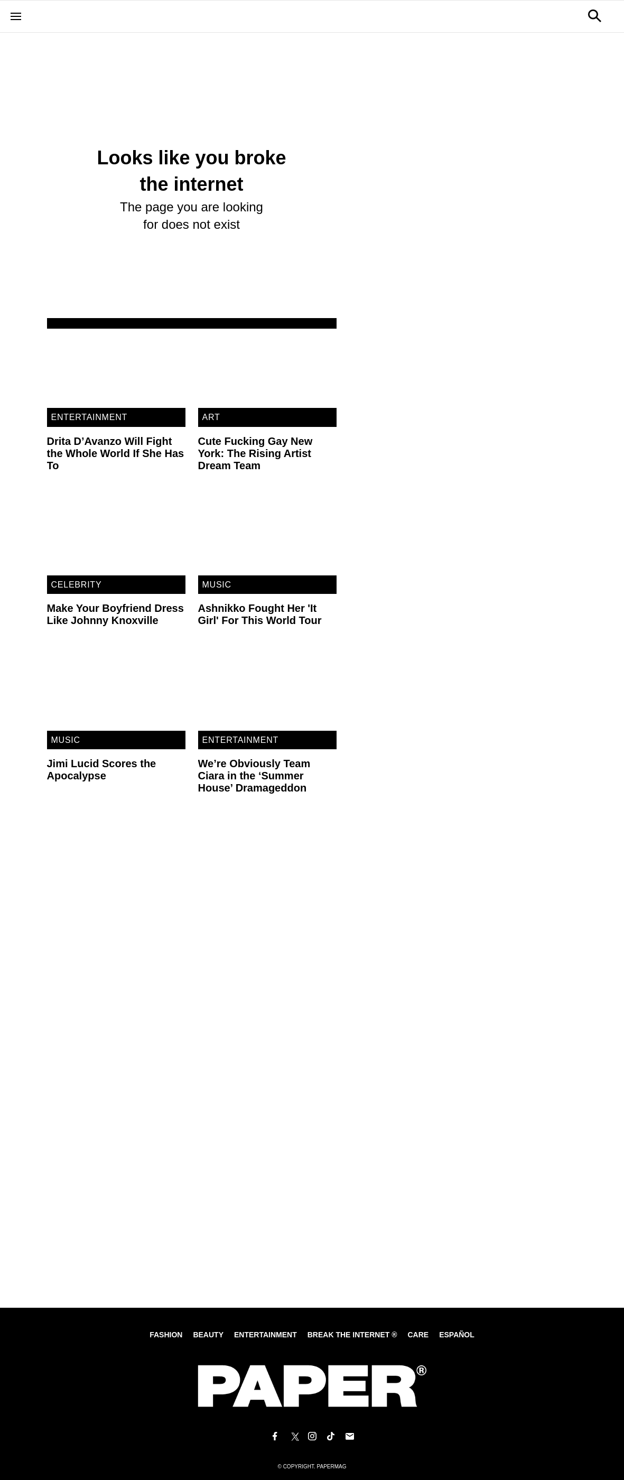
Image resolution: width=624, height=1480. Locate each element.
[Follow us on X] (293, 1436)
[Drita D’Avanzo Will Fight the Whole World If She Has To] (116, 369)
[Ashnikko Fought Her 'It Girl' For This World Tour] (267, 536)
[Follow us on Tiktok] (330, 1436)
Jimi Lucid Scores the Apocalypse (101, 769)
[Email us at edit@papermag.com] (349, 1436)
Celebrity (76, 584)
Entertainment (89, 417)
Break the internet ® (352, 1334)
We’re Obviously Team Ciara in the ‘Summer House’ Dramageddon (254, 776)
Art (211, 417)
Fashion (166, 1334)
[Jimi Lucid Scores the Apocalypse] (116, 691)
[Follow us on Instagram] (312, 1436)
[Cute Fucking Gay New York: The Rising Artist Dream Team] (267, 369)
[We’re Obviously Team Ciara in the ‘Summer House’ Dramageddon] (267, 691)
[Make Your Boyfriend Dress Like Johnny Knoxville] (116, 536)
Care (418, 1334)
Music (216, 584)
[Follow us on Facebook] (274, 1436)
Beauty (208, 1334)
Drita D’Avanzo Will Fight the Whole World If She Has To (115, 453)
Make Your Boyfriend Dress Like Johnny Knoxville (115, 614)
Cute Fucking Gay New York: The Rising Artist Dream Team (255, 453)
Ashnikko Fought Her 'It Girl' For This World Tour (260, 614)
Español (456, 1334)
